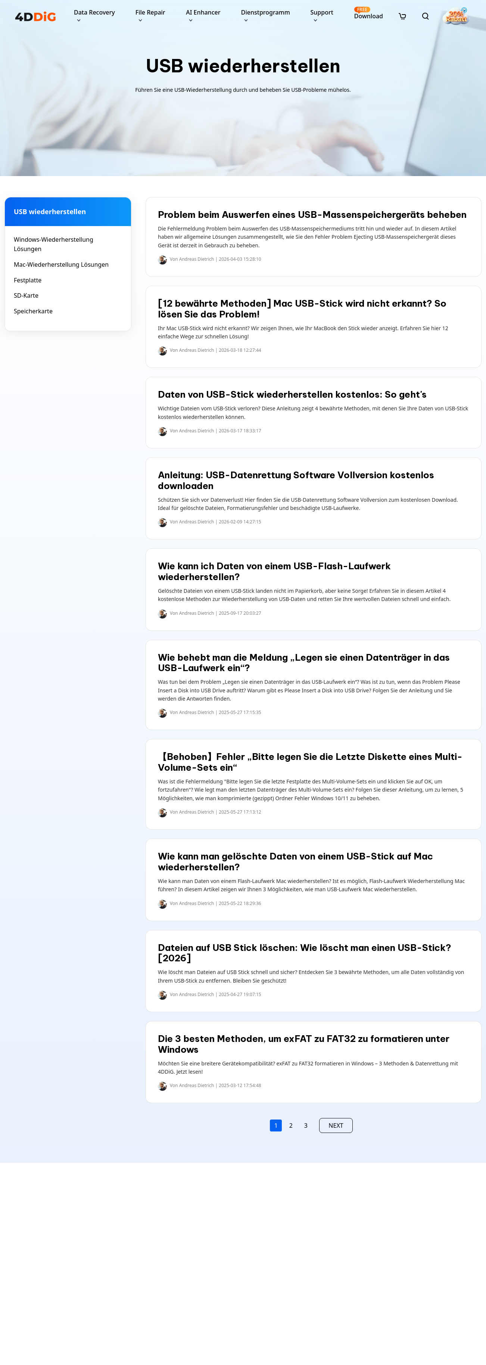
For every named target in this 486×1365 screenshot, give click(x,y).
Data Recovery (94, 12)
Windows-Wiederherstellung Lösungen (53, 244)
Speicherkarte (33, 311)
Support (322, 12)
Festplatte (27, 280)
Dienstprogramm (265, 12)
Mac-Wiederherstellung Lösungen (61, 264)
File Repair (150, 12)
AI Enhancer (203, 12)
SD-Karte (26, 295)
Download (368, 13)
